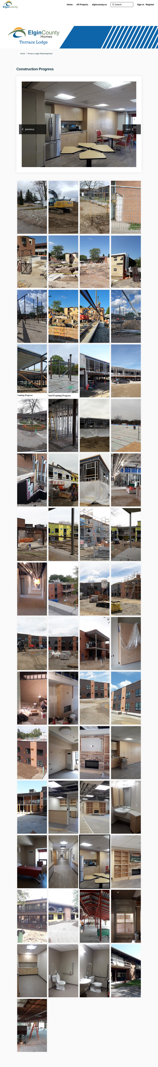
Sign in (140, 4)
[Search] (121, 4)
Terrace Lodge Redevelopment (39, 54)
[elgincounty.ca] (99, 4)
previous (29, 129)
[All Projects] (82, 4)
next (128, 129)
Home (22, 54)
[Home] (69, 4)
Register (150, 4)
